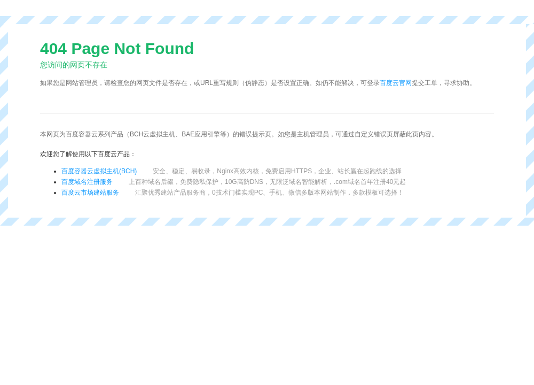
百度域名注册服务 (87, 182)
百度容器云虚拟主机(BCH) (99, 171)
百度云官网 (396, 83)
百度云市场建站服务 (90, 192)
